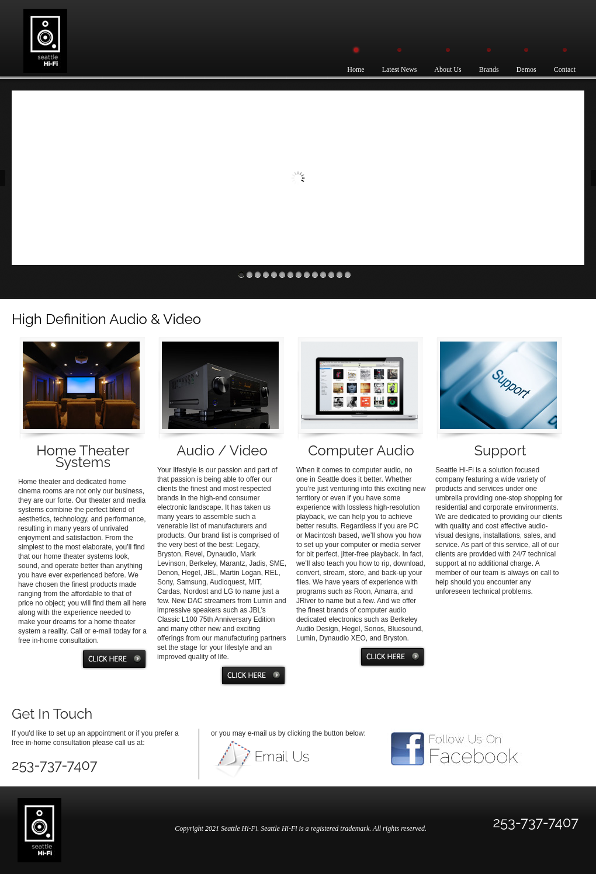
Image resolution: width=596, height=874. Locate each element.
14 (347, 274)
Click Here (114, 659)
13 (339, 274)
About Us (447, 69)
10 (314, 274)
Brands (489, 69)
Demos (526, 69)
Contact (565, 69)
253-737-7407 (535, 822)
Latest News (399, 69)
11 (323, 274)
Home (355, 69)
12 (331, 274)
